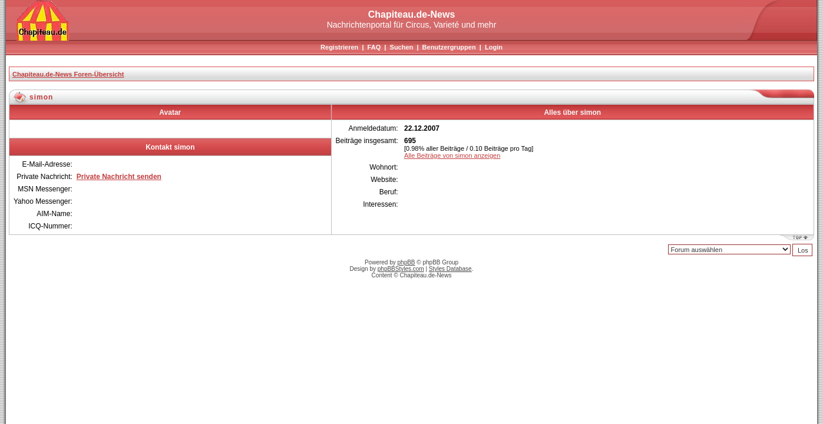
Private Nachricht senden (119, 177)
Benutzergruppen (449, 47)
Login (494, 47)
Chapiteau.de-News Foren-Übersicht (68, 74)
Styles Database (450, 269)
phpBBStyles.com (401, 269)
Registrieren (339, 47)
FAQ (374, 47)
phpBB (406, 262)
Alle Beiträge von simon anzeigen (452, 155)
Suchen (402, 47)
